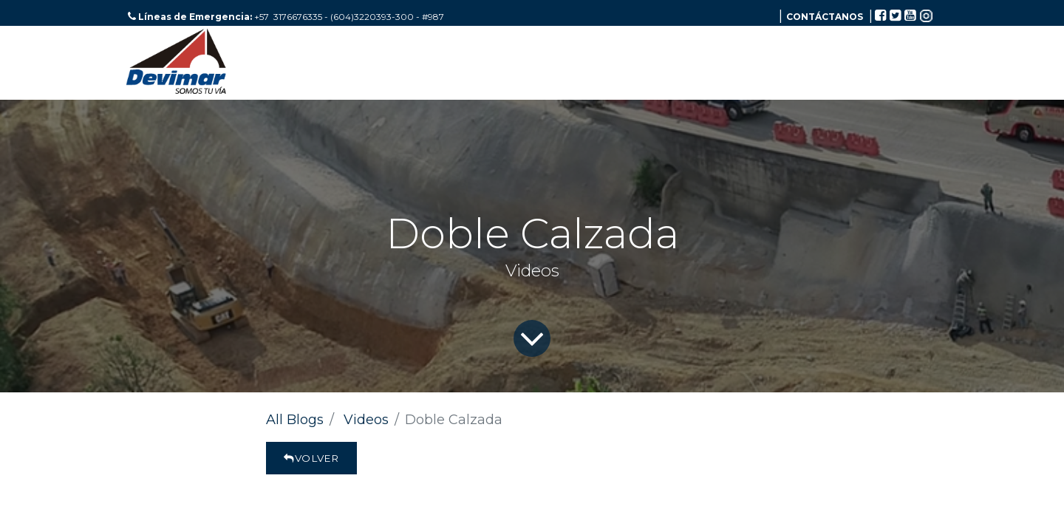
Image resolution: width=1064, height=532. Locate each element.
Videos (366, 420)
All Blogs (295, 420)
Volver (311, 458)
